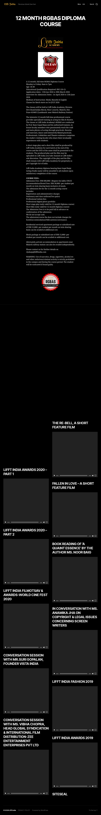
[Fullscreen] (47, 522)
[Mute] (44, 522)
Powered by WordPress (40, 810)
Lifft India (12, 810)
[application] (26, 501)
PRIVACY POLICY (24, 810)
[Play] (5, 522)
